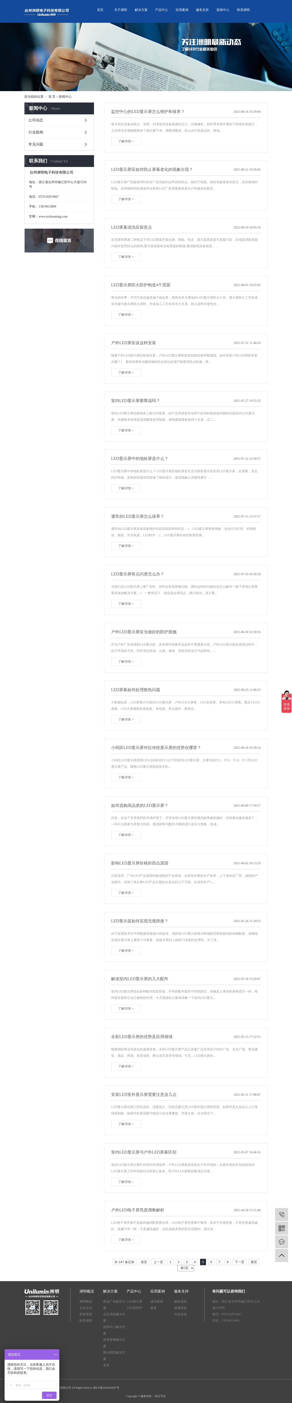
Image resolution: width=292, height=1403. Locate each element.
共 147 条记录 (124, 1262)
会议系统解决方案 (114, 1317)
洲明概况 (85, 1301)
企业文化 (85, 1308)
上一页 (158, 1262)
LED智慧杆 (134, 1308)
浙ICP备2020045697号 (106, 1387)
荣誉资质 (85, 1314)
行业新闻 (36, 132)
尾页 (254, 1262)
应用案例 (182, 10)
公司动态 (36, 120)
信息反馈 (180, 1314)
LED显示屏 (134, 1301)
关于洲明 (120, 10)
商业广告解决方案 (114, 1305)
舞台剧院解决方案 (114, 1356)
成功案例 (156, 1301)
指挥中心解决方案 (114, 1330)
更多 (106, 1365)
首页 (100, 10)
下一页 (239, 1262)
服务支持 (202, 10)
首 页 (52, 96)
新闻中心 (222, 10)
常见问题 (36, 144)
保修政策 (180, 1308)
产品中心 (161, 10)
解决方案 (141, 10)
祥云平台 (160, 1396)
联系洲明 (243, 10)
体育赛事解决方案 (114, 1343)
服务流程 (180, 1301)
